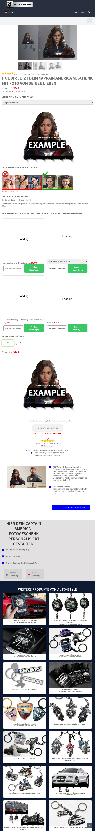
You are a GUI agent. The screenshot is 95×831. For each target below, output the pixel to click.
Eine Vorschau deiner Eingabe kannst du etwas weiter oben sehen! (51, 421)
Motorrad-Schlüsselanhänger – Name (70, 724)
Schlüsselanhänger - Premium (24, 690)
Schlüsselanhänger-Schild (24, 725)
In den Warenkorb (47, 428)
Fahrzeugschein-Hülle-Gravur (24, 621)
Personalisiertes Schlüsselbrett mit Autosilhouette (70, 794)
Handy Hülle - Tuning (70, 690)
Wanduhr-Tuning (25, 656)
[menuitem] (10, 12)
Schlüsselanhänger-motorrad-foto (24, 793)
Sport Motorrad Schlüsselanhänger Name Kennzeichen (70, 759)
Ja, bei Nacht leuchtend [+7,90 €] (17, 200)
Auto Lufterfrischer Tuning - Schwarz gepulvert (70, 622)
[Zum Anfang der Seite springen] (89, 825)
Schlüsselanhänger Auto (70, 656)
